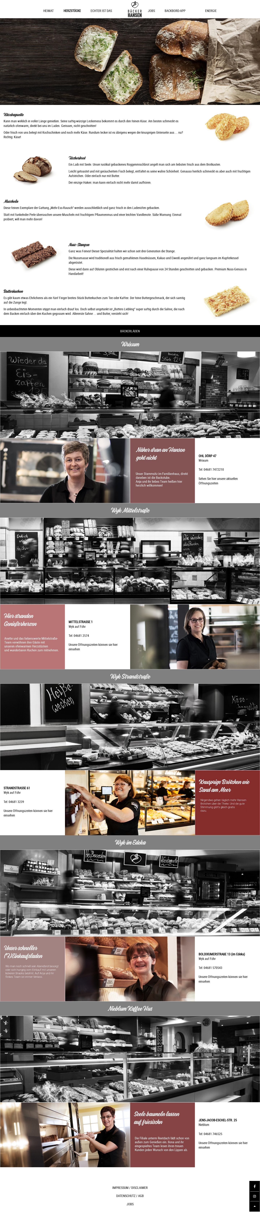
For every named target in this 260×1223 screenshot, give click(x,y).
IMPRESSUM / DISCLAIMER (130, 1187)
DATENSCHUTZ (125, 1196)
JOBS (130, 1204)
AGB (141, 1196)
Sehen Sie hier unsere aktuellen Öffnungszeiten (218, 480)
